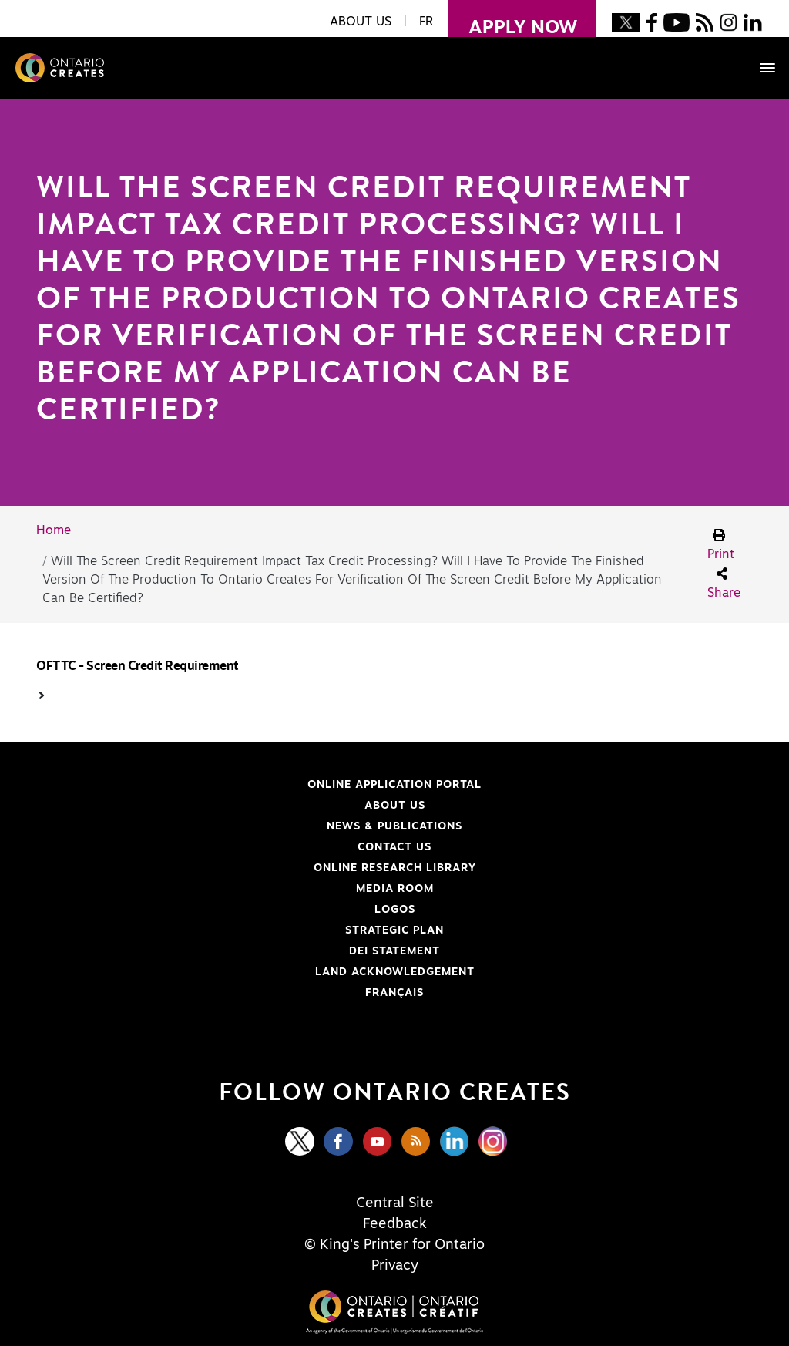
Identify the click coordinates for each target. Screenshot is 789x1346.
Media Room (395, 888)
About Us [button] (360, 21)
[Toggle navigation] (760, 68)
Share (723, 583)
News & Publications (394, 826)
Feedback (395, 1224)
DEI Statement (244, 951)
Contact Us (394, 847)
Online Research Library (262, 868)
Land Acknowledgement (262, 972)
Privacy (394, 1266)
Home (53, 530)
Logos (394, 909)
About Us (394, 805)
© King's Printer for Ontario (394, 1245)
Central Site (395, 1203)
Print (720, 544)
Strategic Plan (394, 930)
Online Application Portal (265, 784)
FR (426, 21)
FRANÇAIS (394, 993)
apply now (512, 18)
